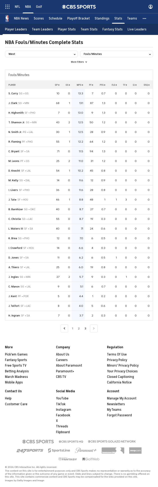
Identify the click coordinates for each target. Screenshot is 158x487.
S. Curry (13, 93)
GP (57, 84)
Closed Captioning (120, 377)
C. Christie (14, 219)
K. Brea (12, 238)
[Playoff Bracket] (78, 18)
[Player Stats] (66, 29)
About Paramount (69, 366)
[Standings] (102, 18)
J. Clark (12, 103)
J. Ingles (13, 277)
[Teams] (132, 18)
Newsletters (116, 404)
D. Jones (13, 257)
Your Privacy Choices (122, 371)
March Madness (16, 377)
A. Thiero (13, 267)
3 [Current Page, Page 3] (85, 328)
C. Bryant (14, 151)
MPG (80, 84)
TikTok (60, 404)
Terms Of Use (117, 354)
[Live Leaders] (137, 29)
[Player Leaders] (15, 29)
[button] (144, 18)
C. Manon (14, 286)
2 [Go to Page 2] (79, 328)
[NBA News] (21, 18)
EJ (135, 84)
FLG (114, 84)
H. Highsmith (16, 112)
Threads (62, 426)
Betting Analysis (17, 371)
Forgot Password (119, 415)
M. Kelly (13, 180)
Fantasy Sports (16, 360)
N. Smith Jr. (15, 132)
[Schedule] (55, 18)
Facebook (63, 415)
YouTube (62, 398)
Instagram (63, 410)
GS (68, 84)
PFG (102, 84)
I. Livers (13, 190)
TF (125, 84)
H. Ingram (14, 315)
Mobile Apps (14, 382)
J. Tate (12, 199)
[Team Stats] (89, 29)
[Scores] (38, 18)
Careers (62, 360)
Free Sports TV (16, 366)
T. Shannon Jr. (16, 122)
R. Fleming (14, 141)
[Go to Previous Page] (64, 328)
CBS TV (61, 377)
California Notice (119, 382)
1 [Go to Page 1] (72, 328)
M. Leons (13, 161)
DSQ (147, 84)
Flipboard (63, 432)
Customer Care (16, 404)
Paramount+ (65, 371)
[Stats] (118, 18)
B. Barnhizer (15, 209)
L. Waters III (15, 228)
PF (91, 84)
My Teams (114, 410)
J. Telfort (14, 306)
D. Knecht (14, 170)
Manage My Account (121, 398)
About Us (62, 354)
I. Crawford (15, 248)
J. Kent (12, 296)
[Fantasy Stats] (112, 29)
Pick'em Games (16, 354)
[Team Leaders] (42, 29)
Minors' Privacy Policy (123, 366)
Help (8, 398)
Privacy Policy (117, 360)
